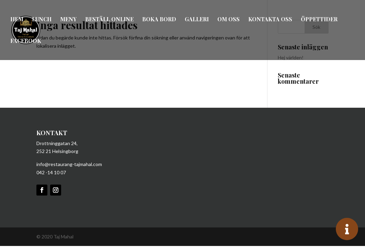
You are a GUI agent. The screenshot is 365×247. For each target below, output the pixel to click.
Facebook (25, 41)
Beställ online (109, 20)
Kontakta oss (270, 20)
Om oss (228, 20)
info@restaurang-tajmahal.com (69, 164)
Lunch (42, 20)
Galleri (197, 20)
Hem (16, 20)
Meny (68, 20)
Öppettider (319, 20)
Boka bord (159, 20)
